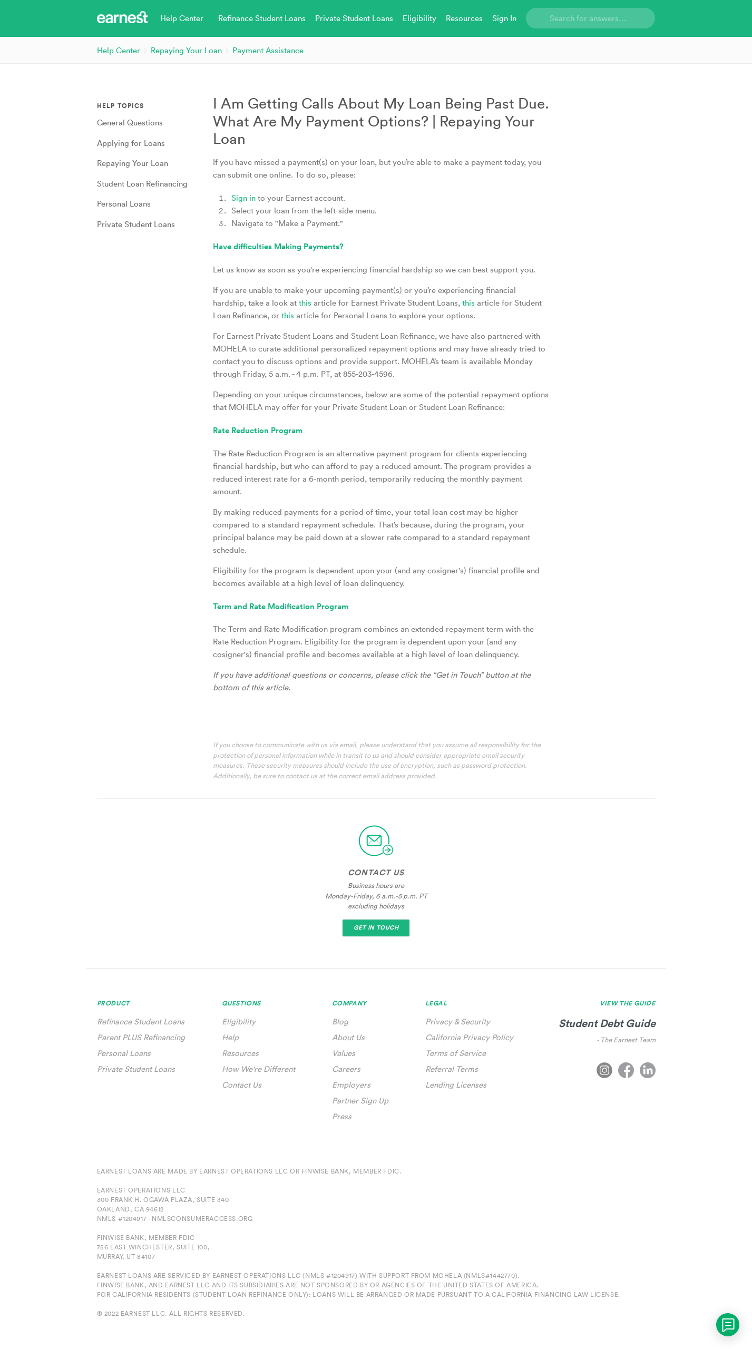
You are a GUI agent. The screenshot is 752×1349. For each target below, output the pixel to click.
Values (343, 1053)
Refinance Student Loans (140, 1021)
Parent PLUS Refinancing (141, 1037)
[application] (728, 1325)
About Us (348, 1037)
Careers (346, 1069)
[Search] (590, 18)
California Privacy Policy (469, 1037)
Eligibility (239, 1021)
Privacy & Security (457, 1021)
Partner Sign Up (360, 1101)
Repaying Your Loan (186, 50)
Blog (340, 1021)
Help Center (118, 50)
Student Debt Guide (607, 1023)
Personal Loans (124, 1053)
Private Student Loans (136, 1069)
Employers (351, 1085)
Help (230, 1037)
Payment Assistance (268, 50)
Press (341, 1116)
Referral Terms (451, 1069)
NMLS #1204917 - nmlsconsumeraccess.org (175, 1218)
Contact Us (241, 1085)
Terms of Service (455, 1053)
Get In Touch (376, 927)
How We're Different (258, 1069)
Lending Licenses (455, 1085)
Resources (240, 1053)
